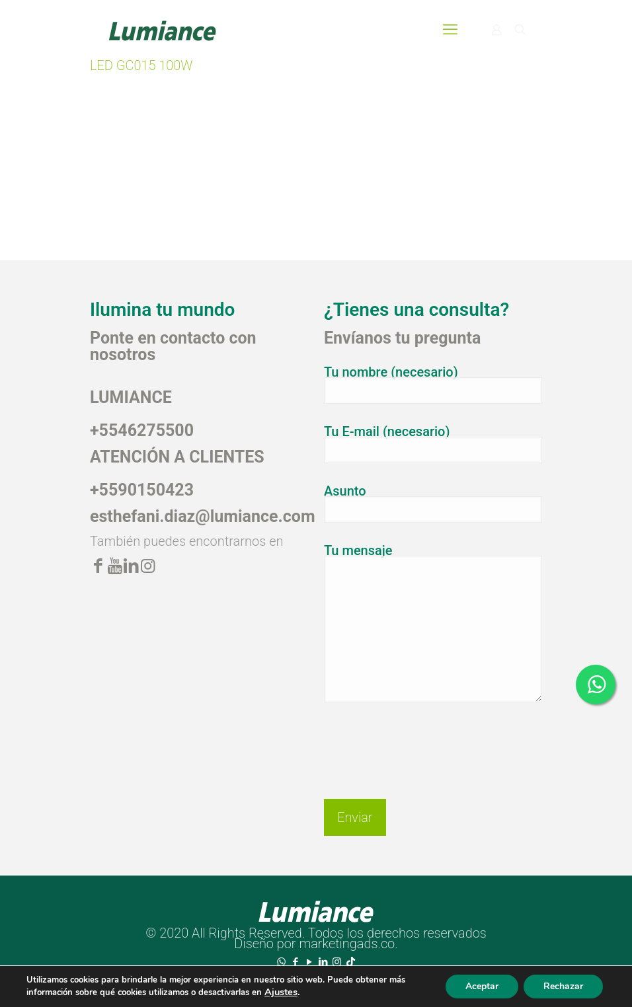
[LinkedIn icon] (323, 962)
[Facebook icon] (295, 962)
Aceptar (481, 986)
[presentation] (424, 740)
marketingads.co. (348, 943)
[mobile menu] (450, 30)
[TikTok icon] (351, 962)
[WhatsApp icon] (281, 962)
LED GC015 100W (141, 65)
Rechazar (563, 986)
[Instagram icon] (337, 962)
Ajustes (280, 992)
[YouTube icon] (309, 962)
